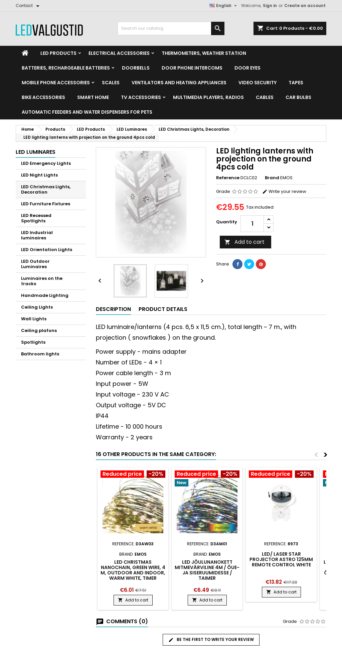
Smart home (93, 97)
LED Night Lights (39, 175)
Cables (265, 97)
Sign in (270, 5)
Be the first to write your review (211, 640)
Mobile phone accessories (56, 82)
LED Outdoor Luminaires (35, 264)
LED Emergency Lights (46, 163)
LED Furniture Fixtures (45, 204)
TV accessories (141, 97)
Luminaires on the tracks (41, 281)
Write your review (284, 191)
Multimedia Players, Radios (208, 97)
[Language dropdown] (223, 5)
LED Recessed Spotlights (36, 218)
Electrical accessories (119, 53)
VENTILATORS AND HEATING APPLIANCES (179, 82)
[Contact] (29, 5)
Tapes (296, 82)
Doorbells (136, 68)
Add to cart (244, 242)
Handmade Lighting (44, 295)
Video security (257, 82)
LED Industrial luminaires (37, 235)
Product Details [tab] (163, 309)
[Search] (171, 28)
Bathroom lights (40, 354)
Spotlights (33, 342)
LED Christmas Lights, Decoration (45, 189)
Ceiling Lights (37, 307)
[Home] (25, 53)
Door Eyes (247, 68)
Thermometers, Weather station (204, 53)
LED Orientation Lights (46, 249)
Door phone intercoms (192, 68)
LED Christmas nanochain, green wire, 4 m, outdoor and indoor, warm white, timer (133, 570)
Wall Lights (33, 319)
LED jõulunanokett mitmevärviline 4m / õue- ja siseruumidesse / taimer (207, 570)
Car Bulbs (298, 97)
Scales (111, 82)
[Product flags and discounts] (133, 474)
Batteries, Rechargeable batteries (66, 68)
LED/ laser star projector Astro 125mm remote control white (281, 559)
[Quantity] (252, 223)
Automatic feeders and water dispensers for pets (87, 112)
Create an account (305, 5)
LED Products (58, 53)
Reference (227, 178)
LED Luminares (35, 152)
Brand (272, 178)
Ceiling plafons (39, 330)
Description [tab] (113, 309)
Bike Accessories (43, 97)
